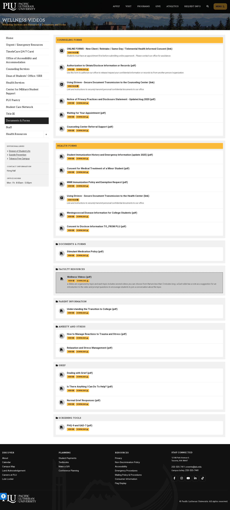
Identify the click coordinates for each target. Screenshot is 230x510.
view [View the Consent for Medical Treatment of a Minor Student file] (71, 172)
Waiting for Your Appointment (83, 113)
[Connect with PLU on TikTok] (201, 477)
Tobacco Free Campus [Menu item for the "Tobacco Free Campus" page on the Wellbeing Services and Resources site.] (19, 158)
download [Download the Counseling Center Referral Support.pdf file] (82, 131)
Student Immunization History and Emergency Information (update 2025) (107, 154)
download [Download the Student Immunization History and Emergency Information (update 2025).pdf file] (82, 159)
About (5, 458)
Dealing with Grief (77, 373)
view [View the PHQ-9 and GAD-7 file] (71, 429)
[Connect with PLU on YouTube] (188, 477)
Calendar (6, 462)
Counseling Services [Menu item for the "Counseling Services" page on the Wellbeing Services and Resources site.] (17, 69)
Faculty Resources (70, 269)
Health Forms (67, 146)
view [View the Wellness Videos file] (71, 281)
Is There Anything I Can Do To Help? (87, 386)
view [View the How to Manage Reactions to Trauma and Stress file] (71, 338)
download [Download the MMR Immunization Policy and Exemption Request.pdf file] (82, 186)
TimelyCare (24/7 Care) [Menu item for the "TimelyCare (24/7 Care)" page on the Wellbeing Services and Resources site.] (20, 51)
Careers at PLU (9, 475)
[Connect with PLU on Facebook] (174, 477)
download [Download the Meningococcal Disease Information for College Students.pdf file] (82, 217)
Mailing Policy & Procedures (128, 475)
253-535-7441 (191, 470)
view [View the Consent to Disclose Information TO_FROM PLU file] (71, 230)
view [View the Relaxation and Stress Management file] (71, 352)
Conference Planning (69, 470)
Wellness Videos (76, 277)
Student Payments (67, 458)
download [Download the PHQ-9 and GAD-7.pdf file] (82, 429)
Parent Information (71, 301)
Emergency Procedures (126, 470)
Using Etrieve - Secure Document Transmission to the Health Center (105, 196)
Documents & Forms (71, 244)
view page (73, 53)
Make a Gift (64, 466)
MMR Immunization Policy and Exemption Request (94, 182)
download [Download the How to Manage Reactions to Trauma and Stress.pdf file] (82, 338)
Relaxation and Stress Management (86, 347)
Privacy (118, 458)
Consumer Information (126, 479)
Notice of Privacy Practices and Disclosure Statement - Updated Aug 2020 (108, 99)
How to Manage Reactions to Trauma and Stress (94, 334)
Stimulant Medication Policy (82, 251)
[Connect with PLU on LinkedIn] (194, 477)
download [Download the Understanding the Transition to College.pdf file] (82, 313)
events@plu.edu (191, 467)
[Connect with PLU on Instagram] (181, 477)
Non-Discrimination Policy (127, 462)
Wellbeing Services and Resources (20, 24)
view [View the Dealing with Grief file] (71, 377)
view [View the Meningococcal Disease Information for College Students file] (71, 217)
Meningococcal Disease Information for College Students (99, 212)
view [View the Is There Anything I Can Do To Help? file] (71, 391)
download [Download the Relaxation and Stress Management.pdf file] (82, 352)
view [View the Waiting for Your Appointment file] (71, 117)
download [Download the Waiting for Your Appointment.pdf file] (82, 117)
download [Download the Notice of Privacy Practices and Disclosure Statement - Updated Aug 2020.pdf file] (82, 103)
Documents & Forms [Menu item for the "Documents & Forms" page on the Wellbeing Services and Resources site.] (18, 120)
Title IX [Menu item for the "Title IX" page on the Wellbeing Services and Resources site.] (10, 113)
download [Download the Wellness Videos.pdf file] (82, 281)
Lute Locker (8, 479)
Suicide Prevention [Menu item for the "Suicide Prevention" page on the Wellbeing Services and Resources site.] (17, 155)
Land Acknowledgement (13, 470)
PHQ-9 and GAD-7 (76, 425)
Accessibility (121, 466)
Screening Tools (68, 418)
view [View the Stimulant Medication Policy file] (71, 255)
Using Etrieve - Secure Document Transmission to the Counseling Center (107, 82)
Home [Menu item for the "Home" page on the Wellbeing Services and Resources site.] (9, 38)
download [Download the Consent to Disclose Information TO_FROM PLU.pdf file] (82, 230)
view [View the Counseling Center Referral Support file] (71, 131)
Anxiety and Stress (71, 326)
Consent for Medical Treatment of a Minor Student (95, 168)
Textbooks (64, 462)
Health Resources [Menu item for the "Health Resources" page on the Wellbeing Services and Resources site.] (16, 134)
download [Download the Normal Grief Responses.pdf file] (82, 404)
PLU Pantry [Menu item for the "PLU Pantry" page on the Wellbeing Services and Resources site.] (13, 100)
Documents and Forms (54, 24)
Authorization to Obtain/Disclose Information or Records (98, 65)
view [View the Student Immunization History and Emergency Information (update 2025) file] (71, 159)
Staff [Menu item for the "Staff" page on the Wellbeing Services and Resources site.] (9, 127)
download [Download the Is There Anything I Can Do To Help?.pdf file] (82, 391)
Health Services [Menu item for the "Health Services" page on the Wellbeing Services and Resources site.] (15, 82)
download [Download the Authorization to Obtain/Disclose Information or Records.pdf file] (82, 69)
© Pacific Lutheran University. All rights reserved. (203, 501)
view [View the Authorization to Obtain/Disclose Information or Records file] (71, 69)
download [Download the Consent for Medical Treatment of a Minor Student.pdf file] (82, 172)
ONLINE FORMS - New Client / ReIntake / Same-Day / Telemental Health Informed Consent (116, 48)
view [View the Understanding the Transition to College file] (71, 313)
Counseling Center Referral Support (87, 126)
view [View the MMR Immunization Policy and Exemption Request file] (71, 186)
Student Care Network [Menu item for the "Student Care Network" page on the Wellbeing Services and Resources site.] (19, 107)
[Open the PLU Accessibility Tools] (3, 496)
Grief (61, 365)
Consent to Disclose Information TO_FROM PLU (93, 226)
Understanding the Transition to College (89, 309)
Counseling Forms (69, 40)
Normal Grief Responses (80, 400)
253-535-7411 (177, 467)
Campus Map (8, 466)
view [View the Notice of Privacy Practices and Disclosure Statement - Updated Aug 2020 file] (71, 103)
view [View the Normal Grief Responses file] (71, 404)
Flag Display (120, 483)
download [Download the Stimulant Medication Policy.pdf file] (82, 255)
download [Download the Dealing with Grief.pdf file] (82, 377)
